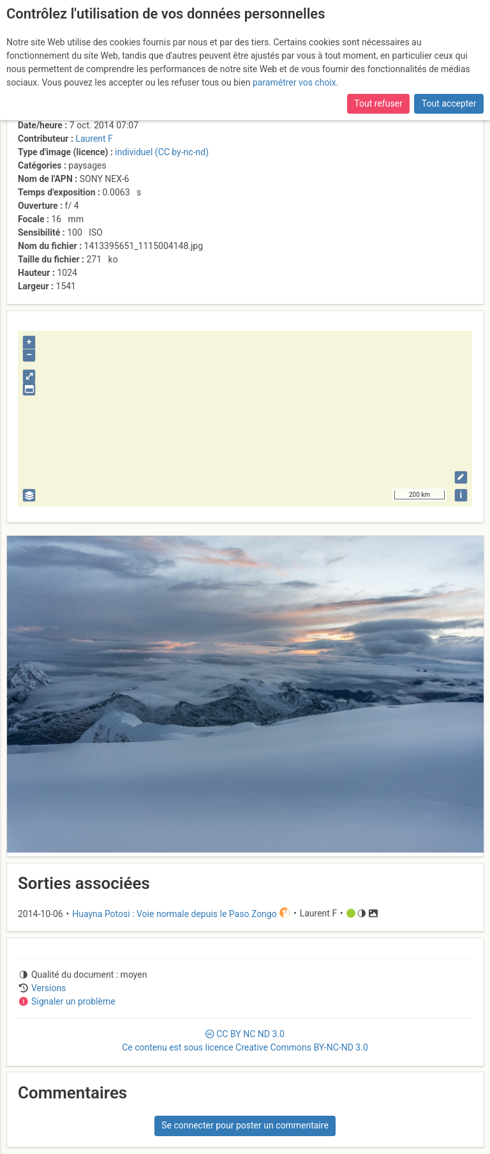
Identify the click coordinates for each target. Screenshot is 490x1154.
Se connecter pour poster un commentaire (245, 1125)
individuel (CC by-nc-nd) (162, 152)
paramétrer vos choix (294, 82)
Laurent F (93, 138)
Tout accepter (449, 103)
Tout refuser (378, 103)
